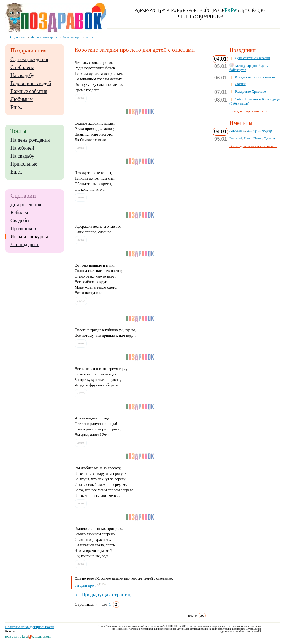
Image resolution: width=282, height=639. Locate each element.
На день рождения (30, 140)
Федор (267, 131)
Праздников (23, 228)
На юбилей (22, 148)
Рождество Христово (250, 92)
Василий (235, 138)
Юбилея (19, 212)
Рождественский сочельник (255, 77)
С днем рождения (29, 59)
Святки (240, 84)
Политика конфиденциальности (29, 627)
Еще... (16, 107)
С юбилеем (22, 67)
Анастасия (237, 131)
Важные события (28, 91)
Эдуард (269, 138)
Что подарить (24, 244)
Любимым (21, 99)
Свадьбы (19, 220)
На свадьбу (22, 75)
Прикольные (23, 164)
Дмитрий (253, 131)
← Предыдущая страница (104, 594)
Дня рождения (25, 204)
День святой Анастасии (252, 58)
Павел (257, 138)
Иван (248, 138)
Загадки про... (86, 585)
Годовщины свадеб (30, 83)
